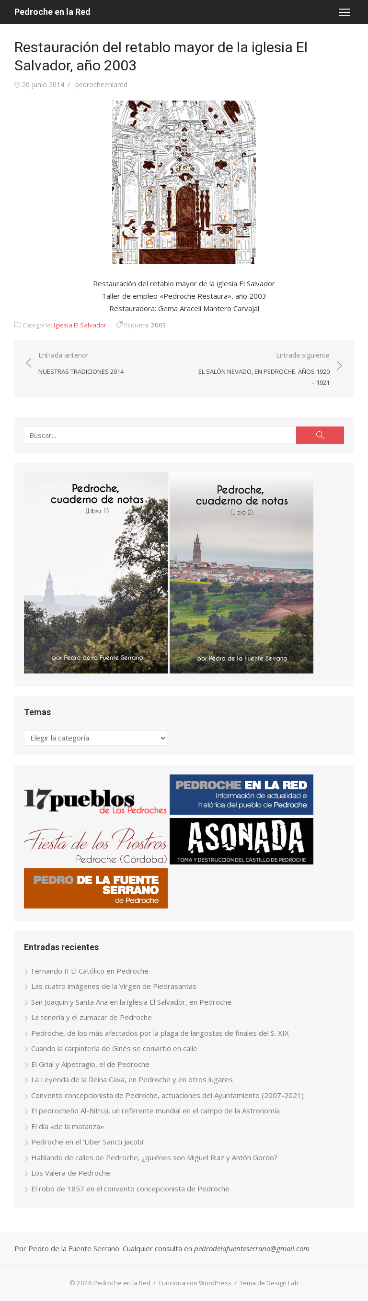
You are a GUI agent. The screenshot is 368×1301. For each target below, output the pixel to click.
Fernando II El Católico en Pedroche (90, 971)
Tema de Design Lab (269, 1283)
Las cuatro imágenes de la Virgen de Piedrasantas (113, 986)
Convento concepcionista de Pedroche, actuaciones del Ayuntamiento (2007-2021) (167, 1095)
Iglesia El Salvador (80, 325)
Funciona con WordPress (195, 1283)
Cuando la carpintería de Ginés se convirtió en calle (114, 1048)
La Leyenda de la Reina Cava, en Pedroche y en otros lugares (132, 1079)
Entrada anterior (81, 363)
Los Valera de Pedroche (70, 1173)
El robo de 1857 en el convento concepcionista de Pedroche (130, 1188)
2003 (158, 325)
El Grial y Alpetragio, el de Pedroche (90, 1064)
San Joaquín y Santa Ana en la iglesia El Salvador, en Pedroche (131, 1002)
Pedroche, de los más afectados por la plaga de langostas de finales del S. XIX (160, 1033)
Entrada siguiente (262, 369)
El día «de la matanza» (67, 1126)
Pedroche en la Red (52, 12)
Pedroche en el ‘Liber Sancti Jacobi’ (88, 1141)
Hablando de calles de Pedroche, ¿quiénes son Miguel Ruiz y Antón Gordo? (154, 1157)
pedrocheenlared (101, 84)
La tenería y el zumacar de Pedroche (91, 1017)
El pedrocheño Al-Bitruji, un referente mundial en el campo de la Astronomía (155, 1110)
